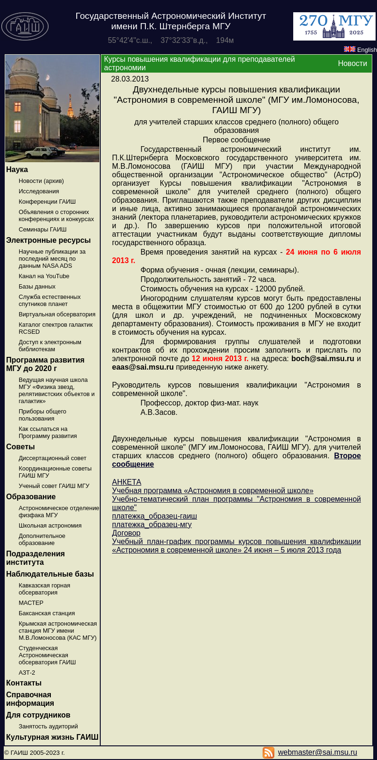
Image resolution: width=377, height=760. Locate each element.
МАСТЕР (31, 602)
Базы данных (37, 286)
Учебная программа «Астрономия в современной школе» (212, 491)
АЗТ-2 (27, 672)
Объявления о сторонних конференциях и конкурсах (56, 215)
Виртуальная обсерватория (57, 314)
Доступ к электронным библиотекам (50, 346)
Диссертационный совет (53, 458)
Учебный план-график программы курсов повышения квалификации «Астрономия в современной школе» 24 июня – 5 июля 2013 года (236, 545)
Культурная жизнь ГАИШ (52, 737)
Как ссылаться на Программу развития (48, 432)
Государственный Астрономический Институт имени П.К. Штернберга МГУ (171, 21)
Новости (352, 63)
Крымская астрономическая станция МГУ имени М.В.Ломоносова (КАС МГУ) (58, 630)
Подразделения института (35, 558)
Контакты (23, 683)
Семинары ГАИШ (43, 229)
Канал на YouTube (44, 276)
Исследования (39, 191)
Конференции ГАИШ (47, 201)
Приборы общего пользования (42, 415)
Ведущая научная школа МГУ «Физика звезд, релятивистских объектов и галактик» (57, 390)
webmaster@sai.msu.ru (317, 752)
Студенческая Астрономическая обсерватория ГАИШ (47, 655)
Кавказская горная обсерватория (45, 589)
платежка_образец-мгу (152, 524)
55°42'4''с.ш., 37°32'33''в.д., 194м (171, 40)
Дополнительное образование (42, 539)
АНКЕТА (126, 482)
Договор (126, 533)
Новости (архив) (41, 180)
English (360, 49)
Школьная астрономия (50, 525)
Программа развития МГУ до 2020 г (45, 364)
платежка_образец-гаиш (154, 516)
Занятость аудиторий (48, 726)
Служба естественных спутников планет (50, 300)
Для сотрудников (38, 715)
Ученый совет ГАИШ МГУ (54, 485)
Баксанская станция (47, 613)
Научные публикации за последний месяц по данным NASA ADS (52, 258)
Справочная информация (30, 699)
